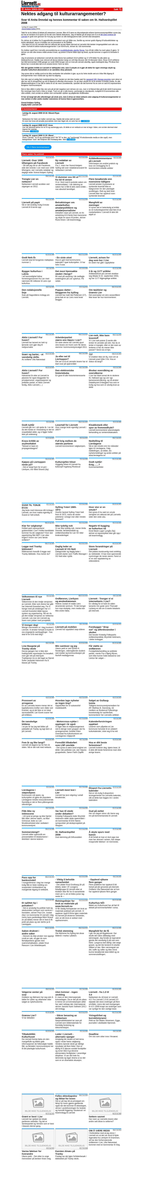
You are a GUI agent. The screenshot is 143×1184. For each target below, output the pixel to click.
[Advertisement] (71, 237)
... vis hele (85, 121)
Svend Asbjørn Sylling (29, 29)
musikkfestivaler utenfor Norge (72, 50)
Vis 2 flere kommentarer (38, 147)
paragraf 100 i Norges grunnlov (98, 79)
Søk (118, 9)
